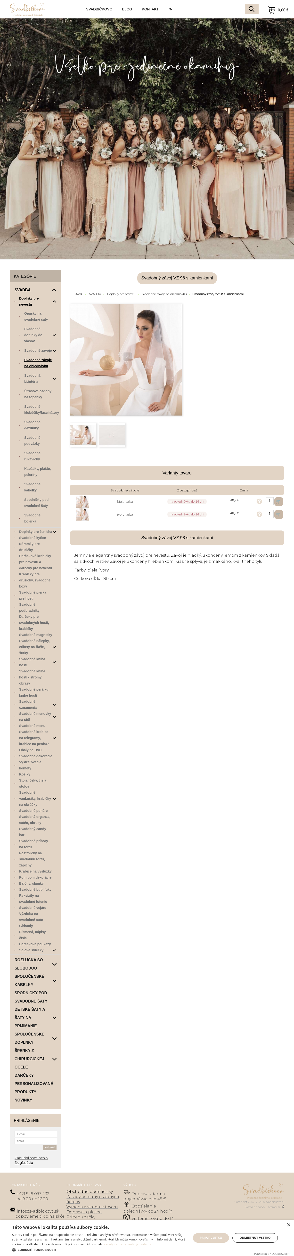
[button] (99, 1249)
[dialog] (147, 1238)
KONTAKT (150, 9)
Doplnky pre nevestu (121, 294)
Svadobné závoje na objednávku (164, 294)
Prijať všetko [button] (211, 1238)
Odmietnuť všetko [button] (255, 1238)
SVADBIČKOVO (99, 9)
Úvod (78, 294)
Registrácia (24, 1162)
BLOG (127, 9)
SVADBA (95, 294)
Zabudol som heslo (31, 1158)
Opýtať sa (259, 501)
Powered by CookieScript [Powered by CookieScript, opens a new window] (272, 1254)
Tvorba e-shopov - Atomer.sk (264, 1207)
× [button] (288, 1225)
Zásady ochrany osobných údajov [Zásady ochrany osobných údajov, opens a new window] (127, 1244)
